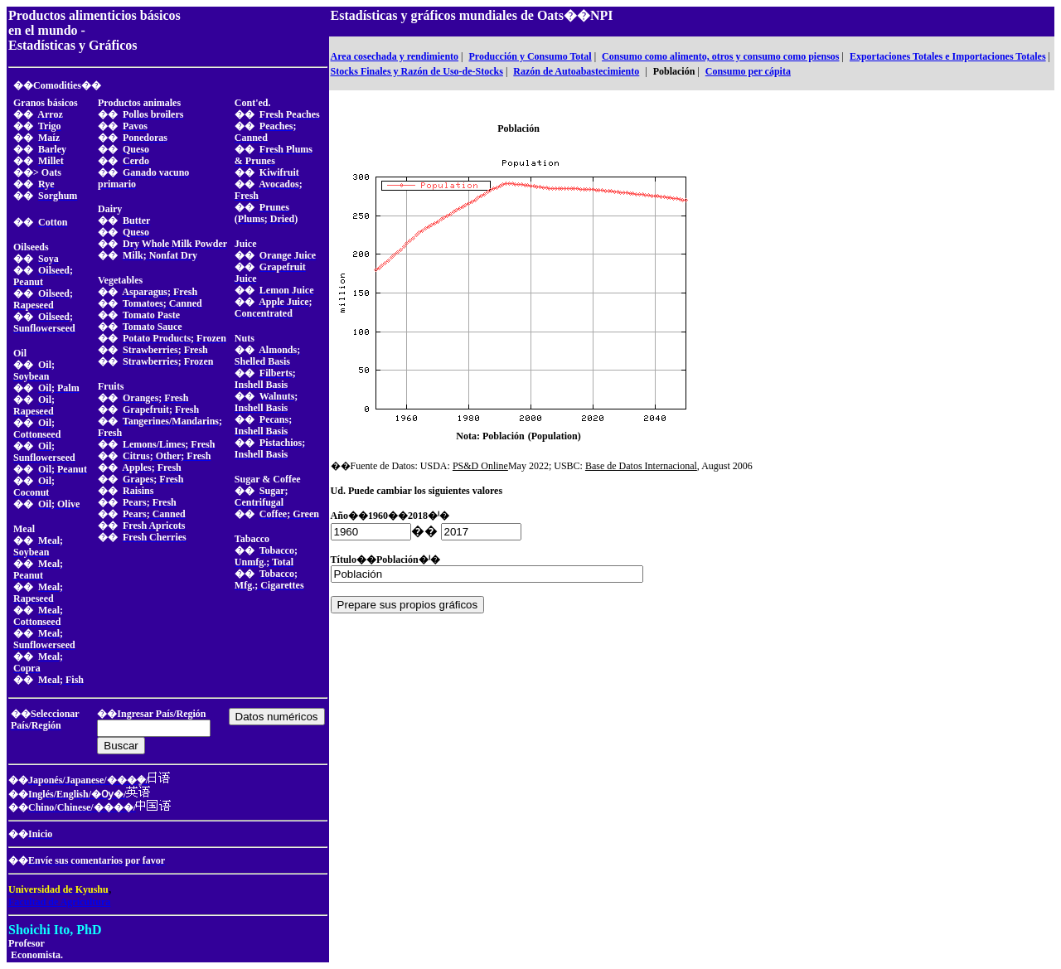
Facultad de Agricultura (59, 902)
